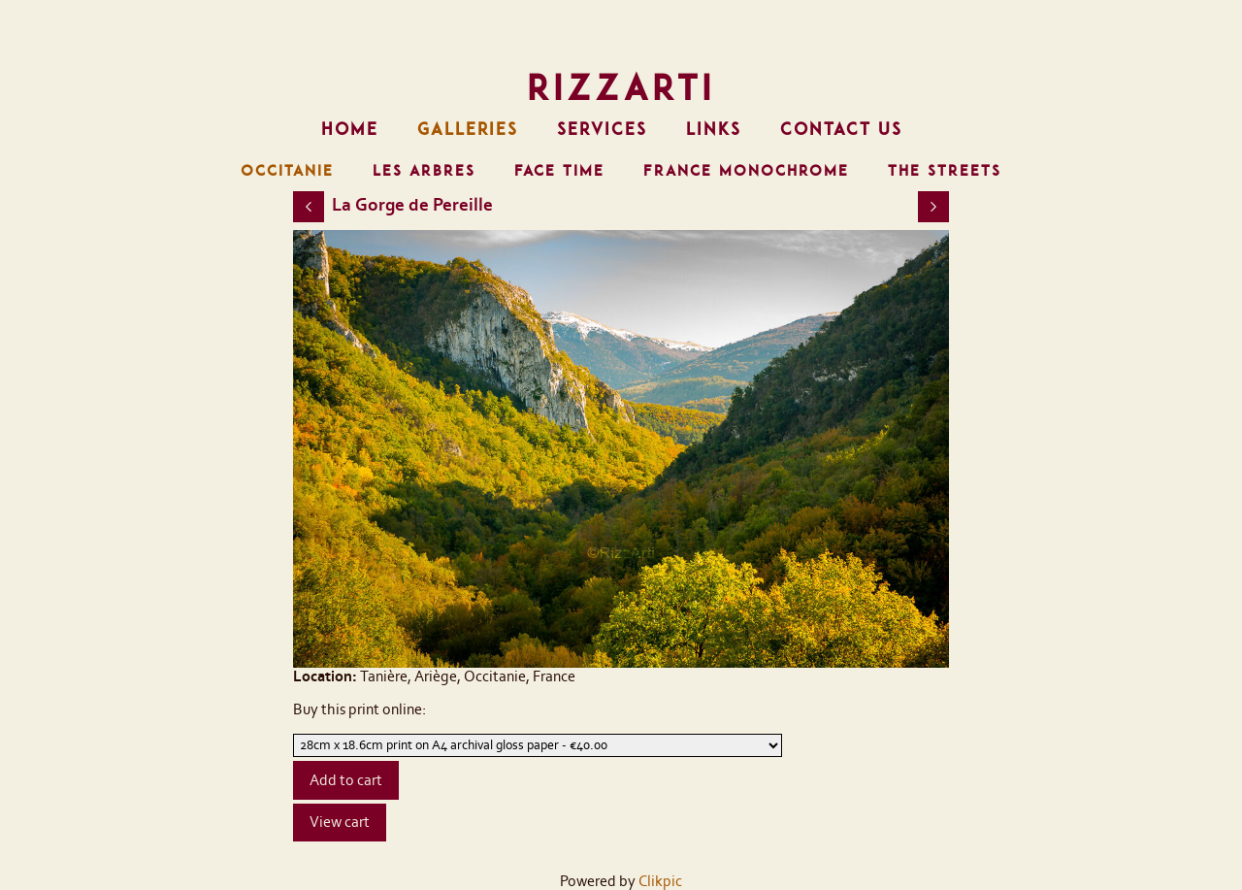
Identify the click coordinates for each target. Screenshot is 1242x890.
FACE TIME (559, 171)
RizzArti (621, 87)
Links (713, 129)
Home (349, 129)
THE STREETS (944, 171)
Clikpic (660, 881)
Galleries (467, 129)
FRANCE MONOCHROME (746, 171)
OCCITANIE (287, 171)
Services (602, 129)
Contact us (841, 129)
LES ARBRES (424, 171)
